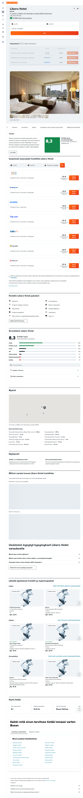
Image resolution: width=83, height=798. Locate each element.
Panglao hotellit (17, 745)
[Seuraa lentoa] (3, 28)
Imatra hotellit (49, 747)
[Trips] (3, 37)
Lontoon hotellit (17, 755)
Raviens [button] (12, 677)
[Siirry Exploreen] (3, 24)
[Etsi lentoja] (3, 8)
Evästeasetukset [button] (13, 286)
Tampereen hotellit (50, 752)
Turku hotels (48, 762)
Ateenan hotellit (17, 750)
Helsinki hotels (49, 757)
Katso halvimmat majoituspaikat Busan (69, 620)
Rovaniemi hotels (17, 765)
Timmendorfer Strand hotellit (21, 757)
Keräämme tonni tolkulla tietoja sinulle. (45, 789)
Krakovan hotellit (49, 742)
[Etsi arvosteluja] (46, 365)
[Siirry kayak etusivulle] (12, 3)
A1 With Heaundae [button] (15, 607)
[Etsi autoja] (3, 15)
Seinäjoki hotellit (49, 750)
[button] (3, 3)
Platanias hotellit (17, 742)
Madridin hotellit (17, 752)
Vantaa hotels (48, 760)
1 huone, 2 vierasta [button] (17, 28)
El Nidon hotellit (49, 745)
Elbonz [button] (47, 607)
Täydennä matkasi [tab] (34, 732)
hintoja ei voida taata (50, 780)
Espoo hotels (16, 762)
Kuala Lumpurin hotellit (19, 747)
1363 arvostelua (27, 18)
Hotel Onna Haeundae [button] (51, 677)
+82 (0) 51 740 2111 (15, 15)
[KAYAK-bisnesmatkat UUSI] (3, 32)
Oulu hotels (16, 760)
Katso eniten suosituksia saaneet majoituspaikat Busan (64, 656)
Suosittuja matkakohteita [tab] (19, 732)
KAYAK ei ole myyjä (45, 786)
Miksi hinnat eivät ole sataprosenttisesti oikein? (45, 792)
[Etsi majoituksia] (3, 12)
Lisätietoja (14, 277)
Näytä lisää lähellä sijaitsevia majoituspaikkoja (66, 586)
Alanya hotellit (49, 755)
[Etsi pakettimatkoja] (3, 19)
